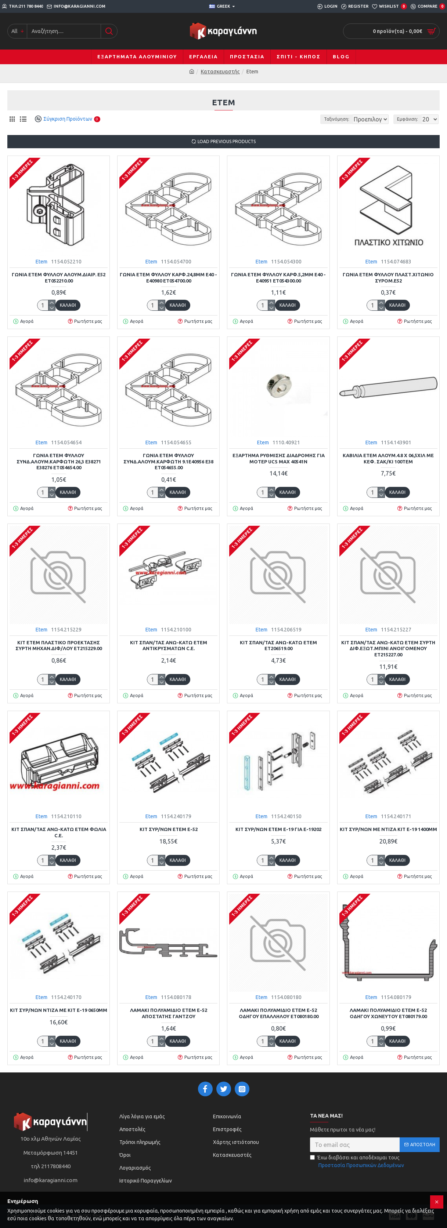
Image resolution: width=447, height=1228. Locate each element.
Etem (41, 262)
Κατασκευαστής (220, 71)
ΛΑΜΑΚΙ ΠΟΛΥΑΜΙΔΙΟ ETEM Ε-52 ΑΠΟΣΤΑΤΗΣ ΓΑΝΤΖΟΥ (168, 1013)
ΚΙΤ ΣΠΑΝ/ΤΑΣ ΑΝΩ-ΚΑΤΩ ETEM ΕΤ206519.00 (278, 645)
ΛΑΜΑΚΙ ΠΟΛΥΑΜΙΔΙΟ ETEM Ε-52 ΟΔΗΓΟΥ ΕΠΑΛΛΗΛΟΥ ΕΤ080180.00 (278, 1013)
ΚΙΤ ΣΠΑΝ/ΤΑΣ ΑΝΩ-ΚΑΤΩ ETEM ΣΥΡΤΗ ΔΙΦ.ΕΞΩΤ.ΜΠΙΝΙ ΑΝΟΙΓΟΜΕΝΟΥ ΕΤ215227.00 (388, 648)
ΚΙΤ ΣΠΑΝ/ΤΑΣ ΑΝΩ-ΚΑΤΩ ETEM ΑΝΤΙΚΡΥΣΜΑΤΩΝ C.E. (168, 645)
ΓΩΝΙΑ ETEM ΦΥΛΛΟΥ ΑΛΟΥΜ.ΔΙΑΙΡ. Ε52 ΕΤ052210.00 (58, 277)
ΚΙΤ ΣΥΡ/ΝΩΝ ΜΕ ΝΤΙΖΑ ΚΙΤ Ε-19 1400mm (388, 829)
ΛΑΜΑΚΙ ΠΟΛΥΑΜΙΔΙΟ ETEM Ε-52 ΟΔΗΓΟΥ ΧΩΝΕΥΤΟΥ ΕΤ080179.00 (388, 1013)
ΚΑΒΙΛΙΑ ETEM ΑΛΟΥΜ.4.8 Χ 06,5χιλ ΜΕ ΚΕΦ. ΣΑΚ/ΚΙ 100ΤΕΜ (388, 458)
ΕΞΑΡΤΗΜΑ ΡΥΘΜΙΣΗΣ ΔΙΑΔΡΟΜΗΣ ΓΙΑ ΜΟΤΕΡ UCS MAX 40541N (278, 458)
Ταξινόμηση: (311, 119)
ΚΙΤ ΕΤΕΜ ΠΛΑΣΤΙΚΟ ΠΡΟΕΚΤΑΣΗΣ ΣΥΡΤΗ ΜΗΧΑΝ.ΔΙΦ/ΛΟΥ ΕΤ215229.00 (58, 645)
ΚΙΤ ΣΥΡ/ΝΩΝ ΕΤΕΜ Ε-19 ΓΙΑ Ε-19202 (278, 829)
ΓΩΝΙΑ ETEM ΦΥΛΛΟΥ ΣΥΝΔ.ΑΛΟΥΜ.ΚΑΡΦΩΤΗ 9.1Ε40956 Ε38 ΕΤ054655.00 (168, 461)
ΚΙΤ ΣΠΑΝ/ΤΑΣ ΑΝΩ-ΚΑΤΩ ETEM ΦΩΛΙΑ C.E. (58, 832)
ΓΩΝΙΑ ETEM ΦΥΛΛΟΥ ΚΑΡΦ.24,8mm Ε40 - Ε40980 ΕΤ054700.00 (168, 277)
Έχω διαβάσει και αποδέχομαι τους (357, 1162)
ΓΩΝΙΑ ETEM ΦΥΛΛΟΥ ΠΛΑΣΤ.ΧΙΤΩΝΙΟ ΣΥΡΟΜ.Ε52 (388, 277)
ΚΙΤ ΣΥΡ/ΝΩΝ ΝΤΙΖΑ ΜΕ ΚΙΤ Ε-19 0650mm (58, 1010)
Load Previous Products (227, 141)
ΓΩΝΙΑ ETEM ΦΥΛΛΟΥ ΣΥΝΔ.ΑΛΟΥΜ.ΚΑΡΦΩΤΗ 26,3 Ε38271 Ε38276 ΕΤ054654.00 (59, 461)
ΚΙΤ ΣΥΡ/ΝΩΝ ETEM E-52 (169, 829)
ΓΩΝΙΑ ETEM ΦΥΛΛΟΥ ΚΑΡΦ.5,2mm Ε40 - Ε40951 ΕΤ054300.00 (278, 277)
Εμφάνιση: (409, 119)
